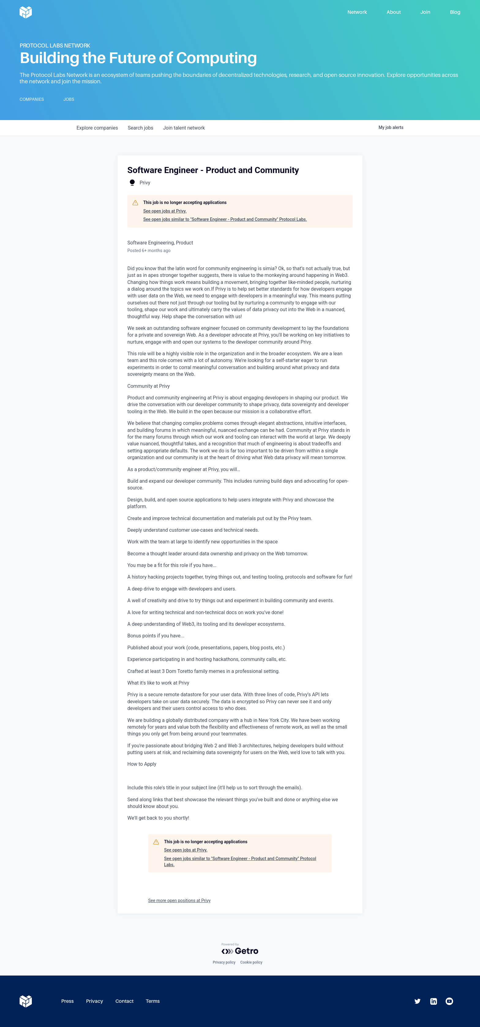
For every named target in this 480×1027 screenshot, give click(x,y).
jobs (140, 128)
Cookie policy (251, 962)
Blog (455, 12)
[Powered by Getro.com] (240, 948)
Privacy (94, 1001)
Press (67, 1001)
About (394, 12)
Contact (124, 1001)
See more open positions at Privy (179, 900)
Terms (153, 1001)
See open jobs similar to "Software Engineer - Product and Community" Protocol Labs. (225, 219)
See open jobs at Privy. (165, 211)
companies (97, 128)
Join (425, 12)
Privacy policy (224, 962)
